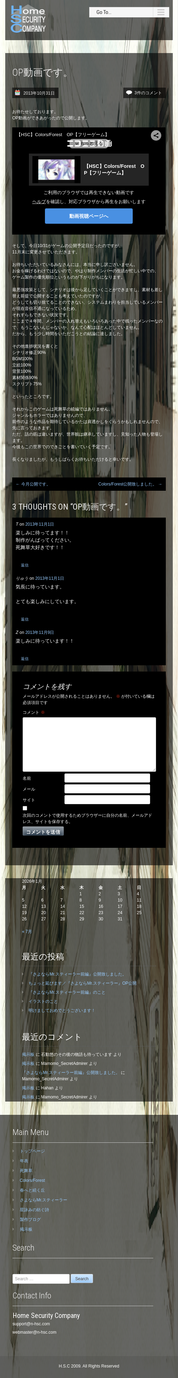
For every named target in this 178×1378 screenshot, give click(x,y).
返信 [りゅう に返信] (25, 619)
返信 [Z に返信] (25, 659)
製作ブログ (30, 1219)
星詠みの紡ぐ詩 (34, 1209)
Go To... (103, 12)
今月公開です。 (33, 484)
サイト (29, 800)
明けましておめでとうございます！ (62, 1010)
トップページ (32, 1151)
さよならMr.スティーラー (44, 1200)
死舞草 (26, 1170)
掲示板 (28, 1054)
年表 (24, 1160)
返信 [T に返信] (25, 565)
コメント (34, 712)
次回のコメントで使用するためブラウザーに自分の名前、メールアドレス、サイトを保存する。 (87, 818)
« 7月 (27, 931)
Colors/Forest (32, 1180)
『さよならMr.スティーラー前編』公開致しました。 (77, 974)
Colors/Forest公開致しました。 (130, 484)
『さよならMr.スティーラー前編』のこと (67, 992)
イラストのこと (43, 1001)
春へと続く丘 (32, 1190)
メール (29, 789)
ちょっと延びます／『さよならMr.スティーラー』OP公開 (83, 983)
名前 (27, 778)
